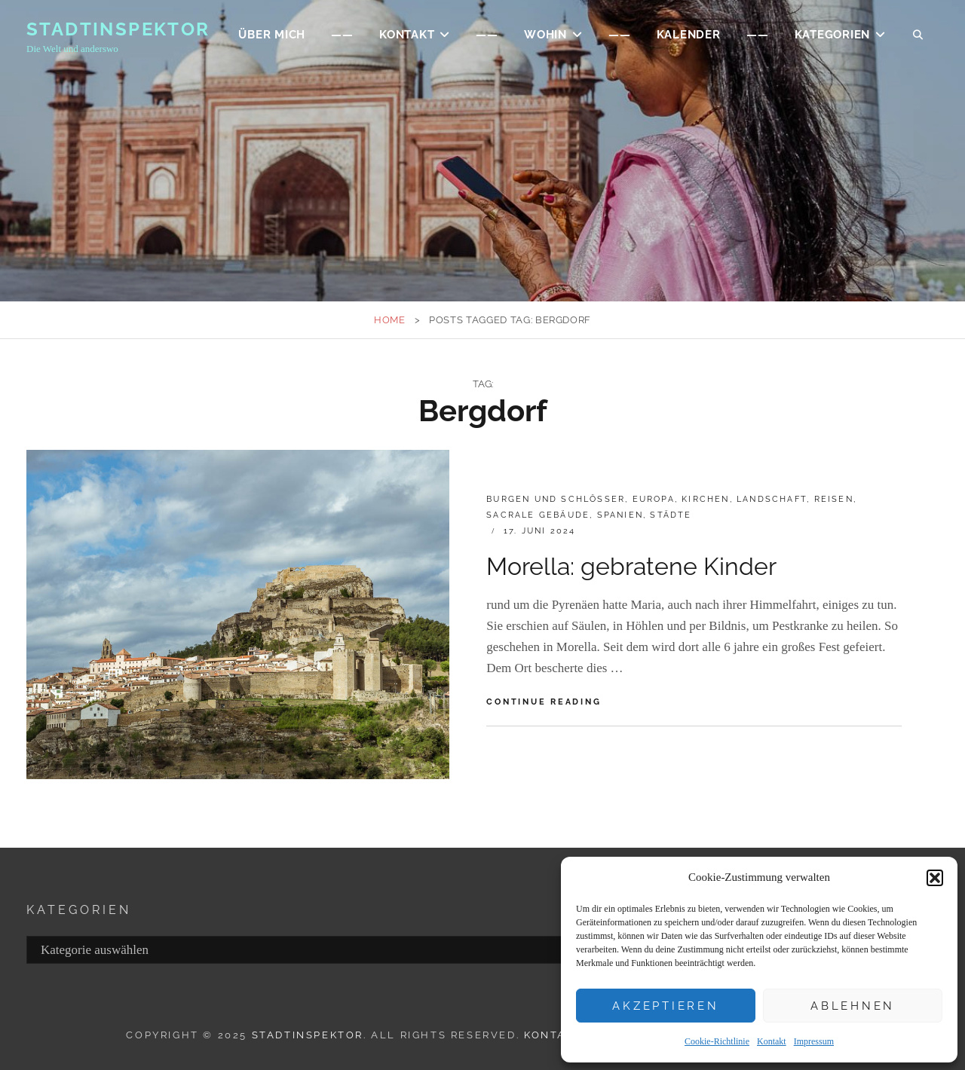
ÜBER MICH (271, 34)
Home (390, 320)
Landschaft (772, 499)
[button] (934, 877)
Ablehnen (852, 1006)
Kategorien (833, 34)
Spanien (620, 515)
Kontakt (771, 1041)
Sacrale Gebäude (538, 515)
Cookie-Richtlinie (717, 1041)
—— (342, 34)
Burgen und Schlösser (555, 499)
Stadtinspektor (118, 29)
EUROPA (654, 499)
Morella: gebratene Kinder (631, 566)
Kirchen (705, 499)
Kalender (689, 34)
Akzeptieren (665, 1006)
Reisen (833, 499)
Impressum (814, 1041)
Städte (670, 515)
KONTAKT (406, 34)
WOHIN (545, 34)
